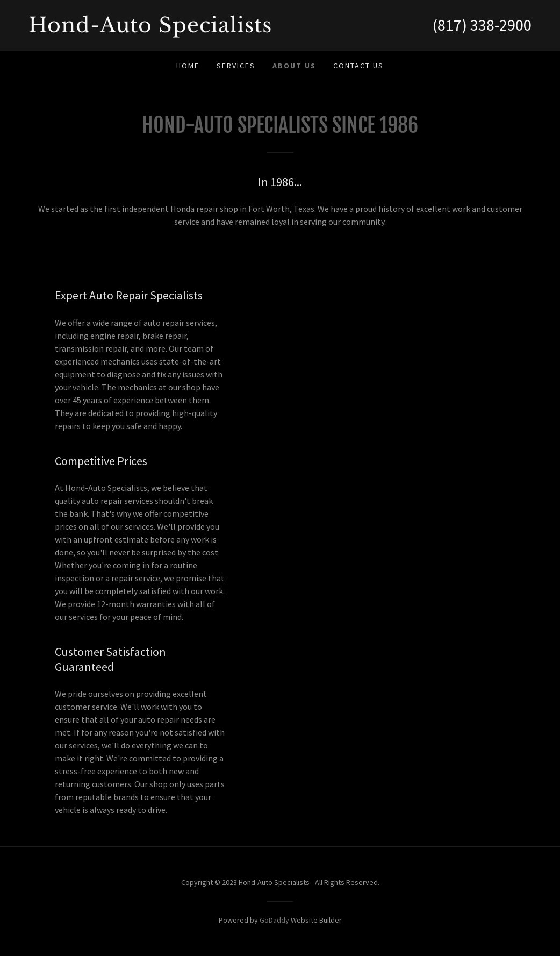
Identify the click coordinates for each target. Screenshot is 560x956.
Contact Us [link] (358, 65)
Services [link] (236, 65)
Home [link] (187, 65)
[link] (154, 29)
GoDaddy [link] (274, 920)
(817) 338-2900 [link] (482, 25)
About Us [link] (294, 65)
